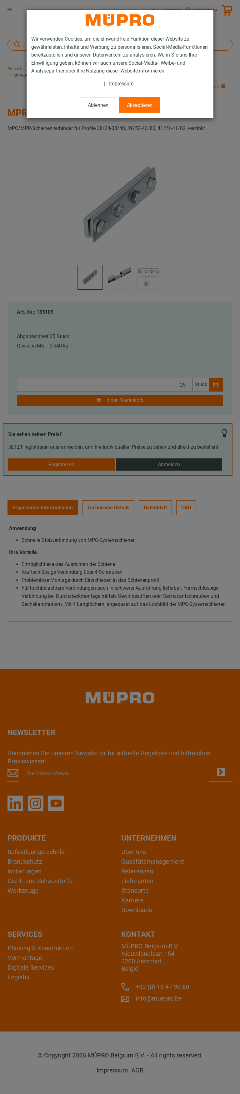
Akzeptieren (139, 105)
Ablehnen (98, 105)
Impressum (121, 84)
